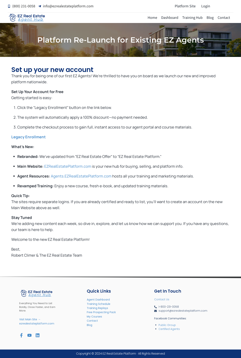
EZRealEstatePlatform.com (67, 166)
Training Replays (97, 308)
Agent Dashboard (98, 299)
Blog (210, 18)
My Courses (94, 316)
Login (205, 6)
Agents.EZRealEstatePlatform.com (81, 176)
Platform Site (185, 6)
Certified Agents (169, 329)
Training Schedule (98, 304)
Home (152, 18)
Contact (224, 18)
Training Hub (192, 18)
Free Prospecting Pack (101, 312)
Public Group (167, 325)
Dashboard (169, 18)
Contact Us (161, 299)
